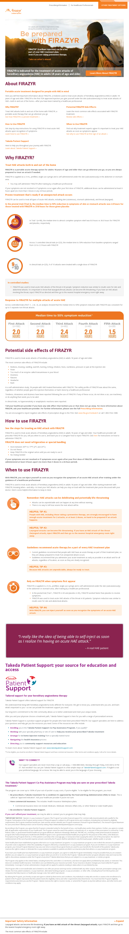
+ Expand (119, 921)
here (96, 435)
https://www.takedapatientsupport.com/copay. (66, 824)
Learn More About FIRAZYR (103, 73)
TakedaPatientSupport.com (95, 767)
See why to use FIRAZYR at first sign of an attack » (87, 134)
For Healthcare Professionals (82, 5)
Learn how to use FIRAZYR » (17, 134)
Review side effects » (74, 117)
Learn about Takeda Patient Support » (20, 148)
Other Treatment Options (113, 5)
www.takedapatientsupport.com (60, 748)
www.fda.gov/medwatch (88, 413)
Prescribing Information (58, 5)
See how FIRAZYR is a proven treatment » (22, 117)
